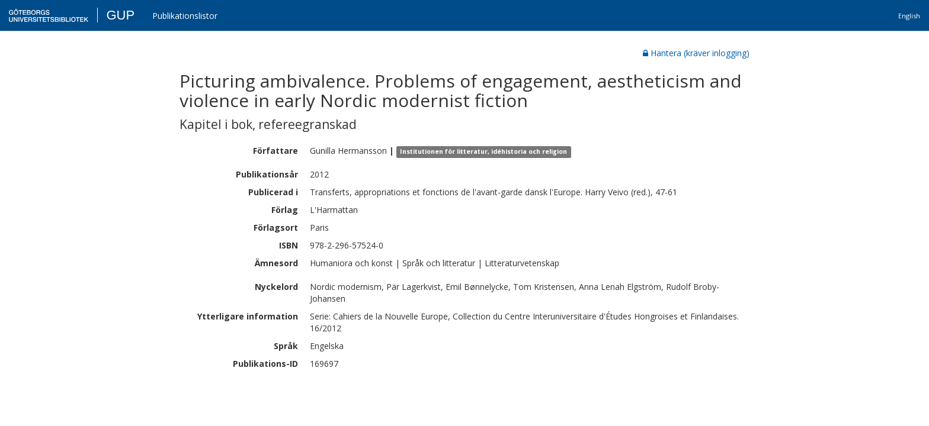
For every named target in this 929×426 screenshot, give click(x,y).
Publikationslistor (184, 15)
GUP (120, 15)
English (909, 15)
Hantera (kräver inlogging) (696, 53)
